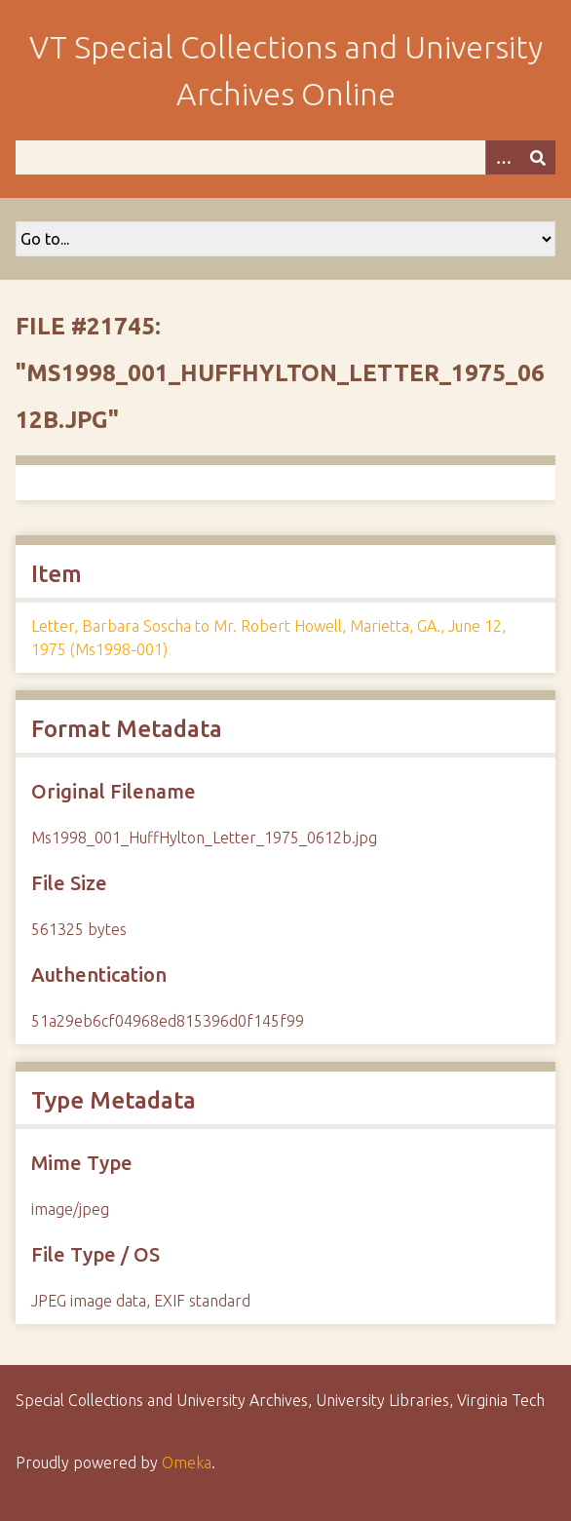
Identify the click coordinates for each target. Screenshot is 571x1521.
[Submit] (537, 157)
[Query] (285, 157)
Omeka (186, 1462)
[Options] (502, 157)
